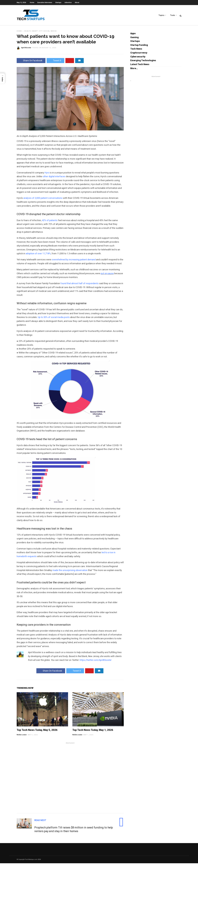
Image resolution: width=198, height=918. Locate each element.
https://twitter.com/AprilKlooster (96, 661)
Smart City (37, 32)
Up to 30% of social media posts (54, 318)
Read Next (40, 821)
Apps (133, 35)
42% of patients (49, 221)
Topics (161, 15)
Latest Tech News (139, 65)
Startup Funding (139, 46)
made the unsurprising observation (70, 571)
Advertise (68, 2)
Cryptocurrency (138, 54)
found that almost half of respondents (79, 285)
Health (27, 32)
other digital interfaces (54, 178)
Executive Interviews (44, 2)
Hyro (47, 174)
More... (134, 69)
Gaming (134, 38)
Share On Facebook (31, 62)
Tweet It (55, 62)
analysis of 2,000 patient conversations (43, 199)
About (77, 2)
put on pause (107, 275)
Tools (172, 15)
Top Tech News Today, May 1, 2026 (92, 731)
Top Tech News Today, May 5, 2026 (37, 731)
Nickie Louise (22, 736)
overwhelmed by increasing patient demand (74, 261)
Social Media (50, 32)
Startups (58, 2)
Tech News (136, 50)
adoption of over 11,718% (38, 255)
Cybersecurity (137, 58)
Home (32, 2)
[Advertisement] (70, 779)
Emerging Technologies (143, 62)
